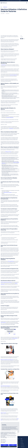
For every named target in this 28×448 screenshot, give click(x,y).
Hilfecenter (17, 443)
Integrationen (22, 446)
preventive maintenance (9, 117)
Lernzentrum (18, 446)
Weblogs (17, 440)
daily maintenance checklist (7, 192)
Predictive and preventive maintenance (6, 282)
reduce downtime (3, 322)
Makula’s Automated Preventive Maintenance (7, 359)
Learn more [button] (8, 446)
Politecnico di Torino (8, 151)
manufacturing (3, 64)
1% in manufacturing (11, 261)
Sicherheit (22, 443)
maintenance (11, 128)
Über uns (22, 440)
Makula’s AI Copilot (3, 412)
